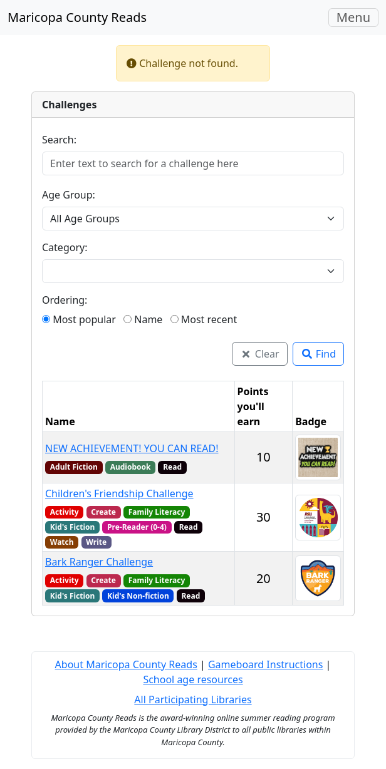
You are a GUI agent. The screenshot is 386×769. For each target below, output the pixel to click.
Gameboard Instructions (265, 664)
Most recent (203, 319)
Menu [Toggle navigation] (357, 17)
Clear (259, 354)
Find (318, 354)
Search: (59, 140)
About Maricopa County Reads (126, 664)
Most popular (79, 319)
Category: (64, 247)
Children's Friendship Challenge (119, 493)
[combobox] (185, 271)
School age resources (193, 679)
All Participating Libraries (192, 699)
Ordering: (64, 300)
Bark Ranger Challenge (99, 562)
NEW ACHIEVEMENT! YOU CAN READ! (132, 448)
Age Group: (68, 195)
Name (142, 319)
